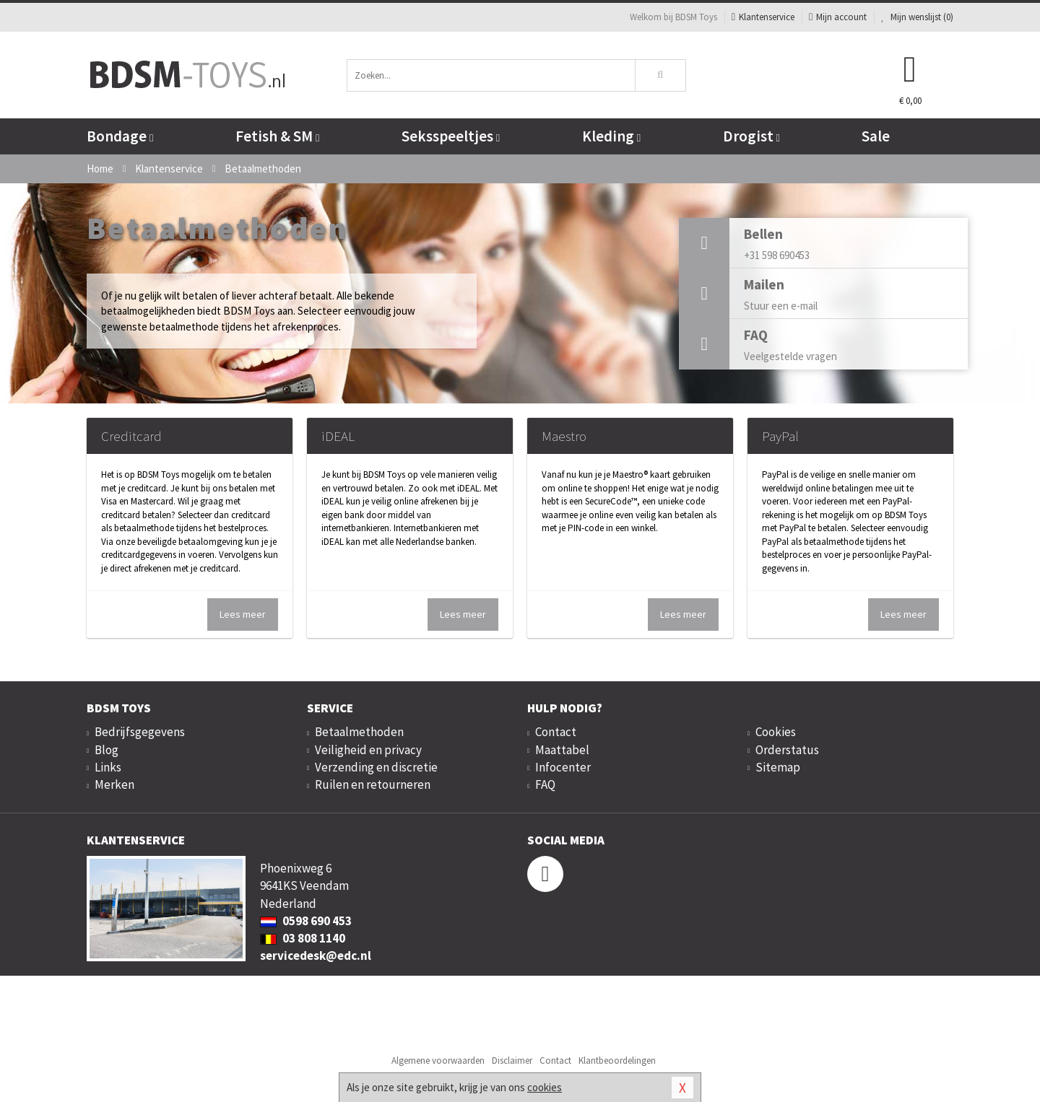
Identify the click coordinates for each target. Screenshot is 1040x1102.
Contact (555, 732)
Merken (114, 784)
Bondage (120, 136)
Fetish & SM (277, 136)
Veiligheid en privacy (368, 750)
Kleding (611, 136)
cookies (544, 1087)
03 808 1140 (302, 938)
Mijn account (838, 17)
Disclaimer (512, 1060)
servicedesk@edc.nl (315, 955)
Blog (106, 750)
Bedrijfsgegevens (140, 732)
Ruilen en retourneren (372, 784)
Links (108, 767)
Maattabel (562, 750)
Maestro (564, 436)
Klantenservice (763, 17)
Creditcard (131, 436)
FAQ (545, 784)
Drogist (751, 136)
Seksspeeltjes (451, 136)
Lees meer (243, 614)
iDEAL (338, 436)
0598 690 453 (306, 921)
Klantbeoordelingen (617, 1060)
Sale (876, 136)
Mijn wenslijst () (917, 17)
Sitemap (777, 767)
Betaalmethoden (359, 732)
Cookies (775, 732)
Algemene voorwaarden (438, 1060)
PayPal (780, 436)
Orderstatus (787, 750)
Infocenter (563, 767)
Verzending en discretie (376, 767)
